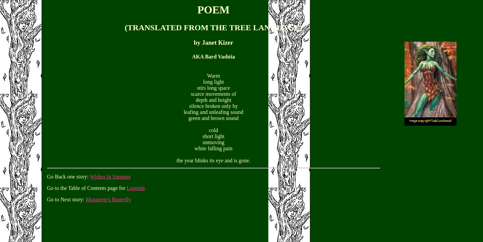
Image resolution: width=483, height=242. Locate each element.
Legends (136, 188)
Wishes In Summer (110, 176)
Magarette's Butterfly (108, 199)
